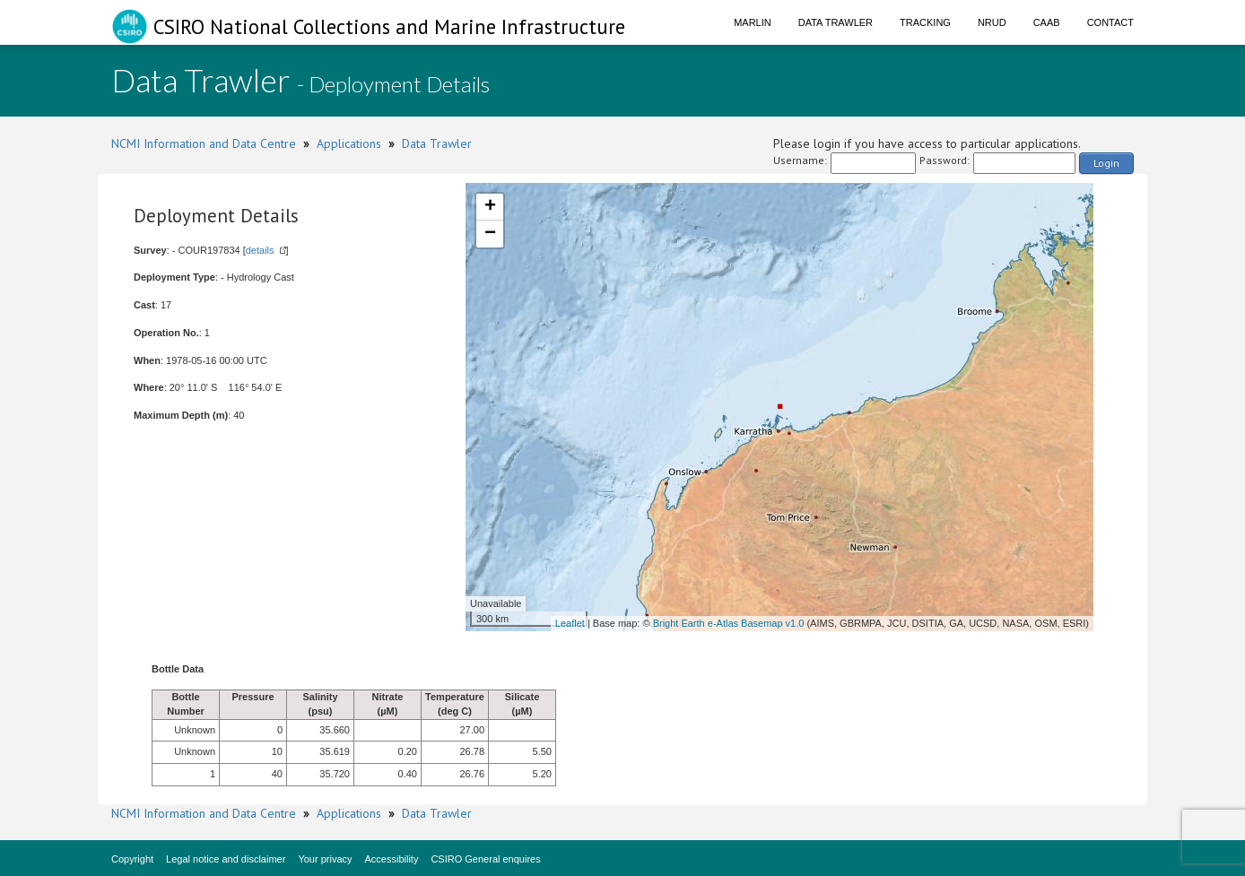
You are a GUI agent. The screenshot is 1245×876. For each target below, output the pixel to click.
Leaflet (570, 623)
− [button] (490, 234)
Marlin (752, 22)
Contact (1110, 22)
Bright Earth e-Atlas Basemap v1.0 (729, 623)
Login (1106, 162)
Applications (349, 143)
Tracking (925, 22)
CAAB (1046, 22)
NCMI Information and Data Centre (203, 143)
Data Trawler (835, 22)
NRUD (992, 22)
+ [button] (490, 207)
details (260, 250)
